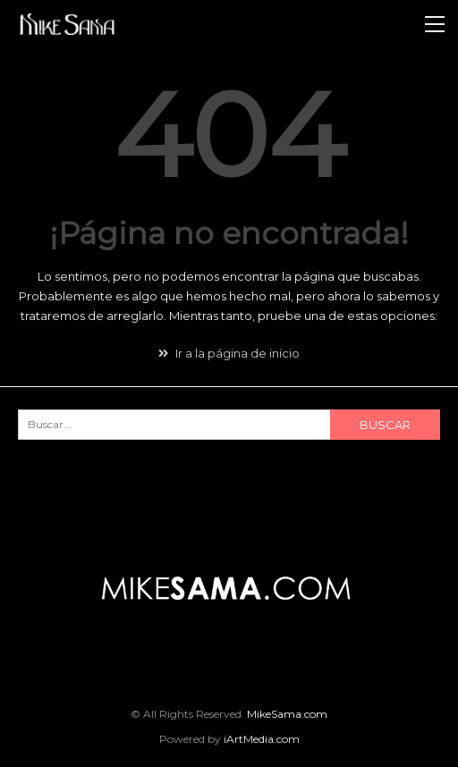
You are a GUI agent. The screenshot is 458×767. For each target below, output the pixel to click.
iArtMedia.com (262, 739)
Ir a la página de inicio (229, 353)
